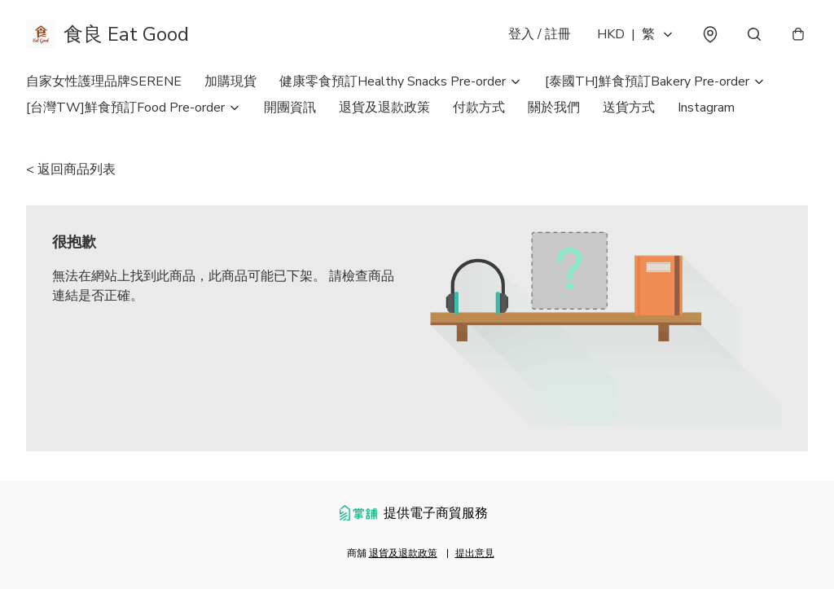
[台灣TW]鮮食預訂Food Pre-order (125, 107)
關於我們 (554, 107)
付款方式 (479, 107)
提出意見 (474, 553)
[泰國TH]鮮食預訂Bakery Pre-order (647, 81)
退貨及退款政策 (384, 107)
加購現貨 (230, 81)
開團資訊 (290, 107)
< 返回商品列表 (71, 169)
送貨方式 (629, 107)
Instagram (706, 107)
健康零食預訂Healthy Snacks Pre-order (392, 81)
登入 (539, 34)
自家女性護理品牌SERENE (104, 81)
